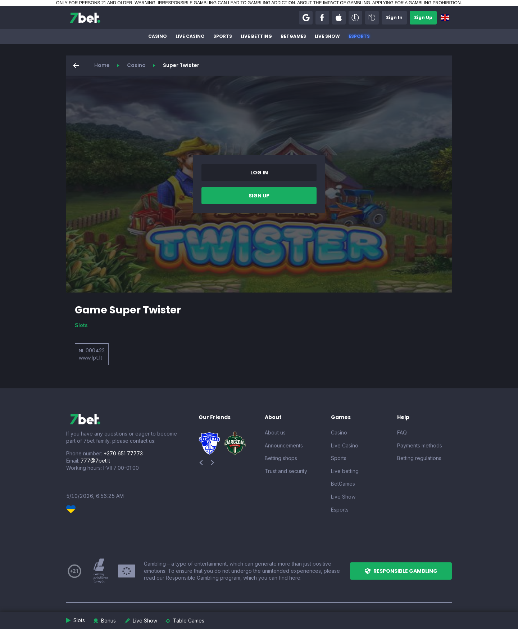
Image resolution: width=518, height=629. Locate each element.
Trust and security (286, 471)
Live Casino (190, 36)
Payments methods (419, 445)
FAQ (402, 432)
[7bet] (85, 18)
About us (275, 432)
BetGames (293, 36)
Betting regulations (419, 458)
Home (102, 65)
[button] (306, 17)
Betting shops (281, 458)
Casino (157, 36)
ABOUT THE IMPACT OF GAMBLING (333, 2)
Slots (81, 325)
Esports (359, 36)
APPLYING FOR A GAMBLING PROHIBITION (416, 2)
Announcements (284, 445)
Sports (222, 36)
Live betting (256, 36)
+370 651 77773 (123, 453)
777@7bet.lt (95, 461)
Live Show (327, 36)
